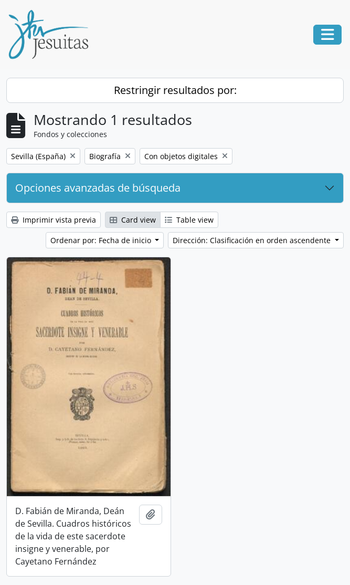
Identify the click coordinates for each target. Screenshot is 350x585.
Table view (189, 220)
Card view (133, 220)
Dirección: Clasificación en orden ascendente (253, 240)
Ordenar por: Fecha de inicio (101, 240)
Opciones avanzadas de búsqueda (98, 188)
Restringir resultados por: (175, 90)
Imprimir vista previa (53, 220)
